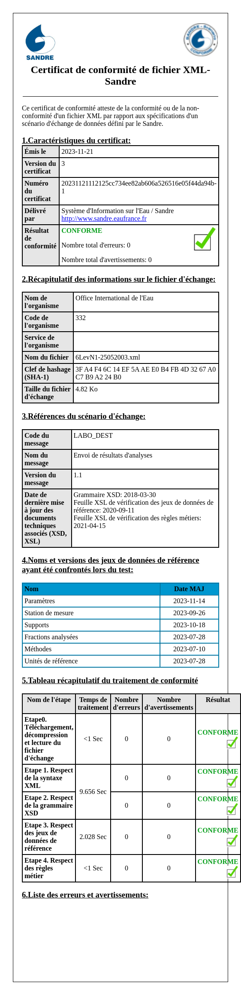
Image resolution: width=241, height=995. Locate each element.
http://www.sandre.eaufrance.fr (103, 218)
